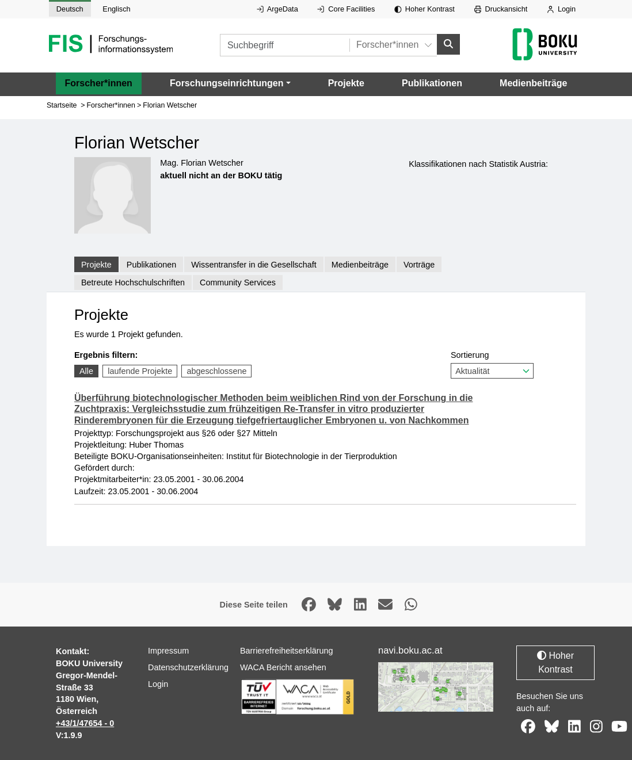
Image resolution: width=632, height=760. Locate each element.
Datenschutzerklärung (188, 667)
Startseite (62, 105)
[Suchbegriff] (284, 45)
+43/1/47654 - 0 (85, 723)
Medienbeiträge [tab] (360, 264)
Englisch (116, 9)
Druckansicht (501, 9)
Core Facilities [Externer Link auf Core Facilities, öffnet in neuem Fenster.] (346, 9)
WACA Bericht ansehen (283, 667)
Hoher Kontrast (424, 9)
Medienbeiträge (533, 82)
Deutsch (69, 9)
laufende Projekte (140, 371)
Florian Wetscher (170, 105)
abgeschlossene (216, 371)
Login (561, 9)
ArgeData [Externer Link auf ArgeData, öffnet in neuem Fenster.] (277, 9)
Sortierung (492, 364)
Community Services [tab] (238, 282)
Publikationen (432, 82)
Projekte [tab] (96, 264)
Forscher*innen (98, 82)
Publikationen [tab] (151, 264)
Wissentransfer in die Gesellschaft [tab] (254, 264)
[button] (230, 83)
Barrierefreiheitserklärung (286, 650)
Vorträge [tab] (419, 264)
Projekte (346, 82)
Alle (86, 371)
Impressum (168, 650)
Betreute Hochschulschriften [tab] (133, 282)
